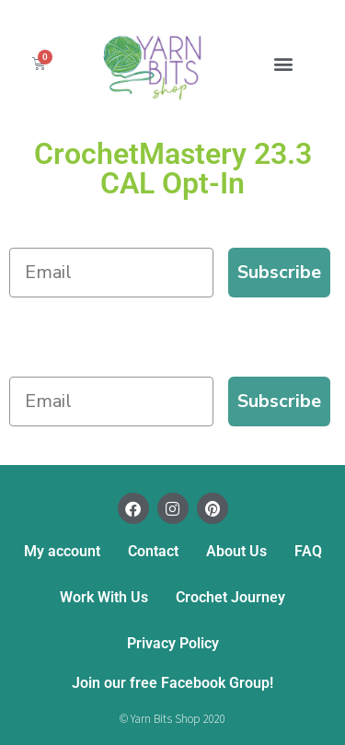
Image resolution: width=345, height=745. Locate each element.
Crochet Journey (230, 597)
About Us (236, 551)
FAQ (308, 551)
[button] (283, 63)
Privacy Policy (173, 643)
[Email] (111, 272)
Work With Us (104, 597)
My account (62, 551)
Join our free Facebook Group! (172, 683)
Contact (153, 551)
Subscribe (279, 272)
